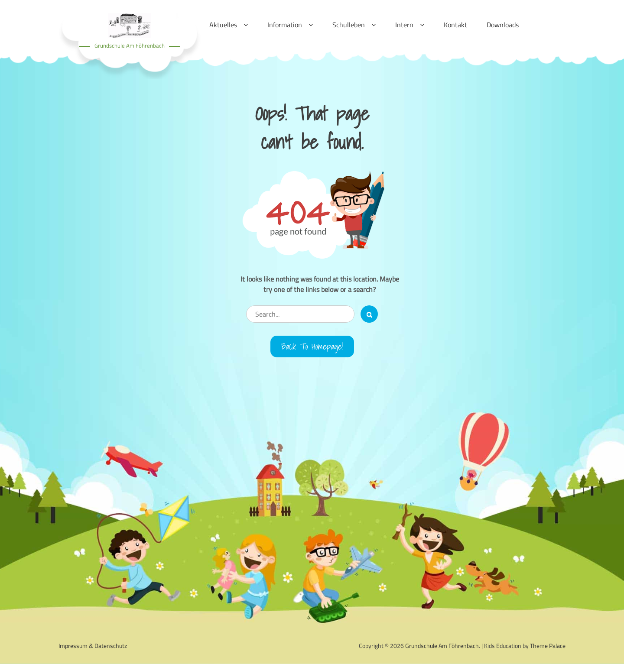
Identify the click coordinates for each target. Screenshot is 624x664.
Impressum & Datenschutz (92, 645)
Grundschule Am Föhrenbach (129, 45)
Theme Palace (548, 645)
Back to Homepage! (312, 346)
